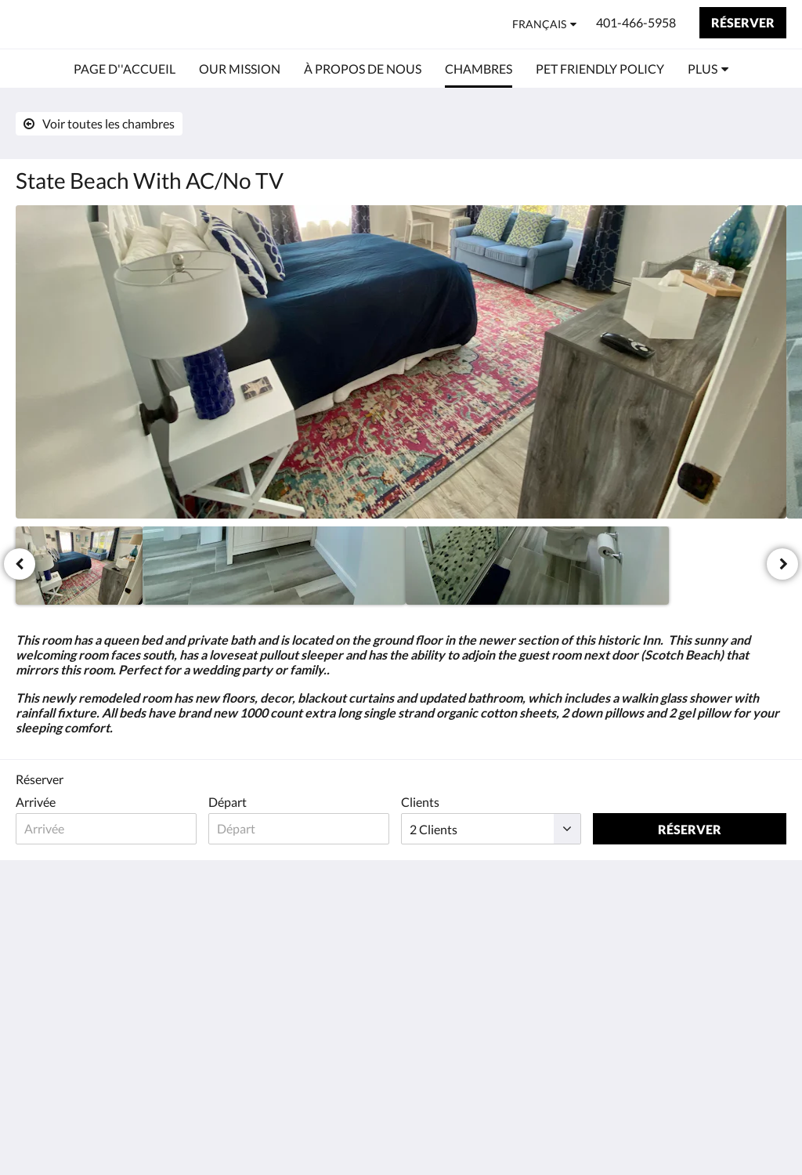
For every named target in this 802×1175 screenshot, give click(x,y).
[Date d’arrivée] (108, 828)
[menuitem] (124, 69)
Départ (230, 801)
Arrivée (36, 801)
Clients (426, 801)
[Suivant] (782, 564)
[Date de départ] (303, 828)
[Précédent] (19, 564)
